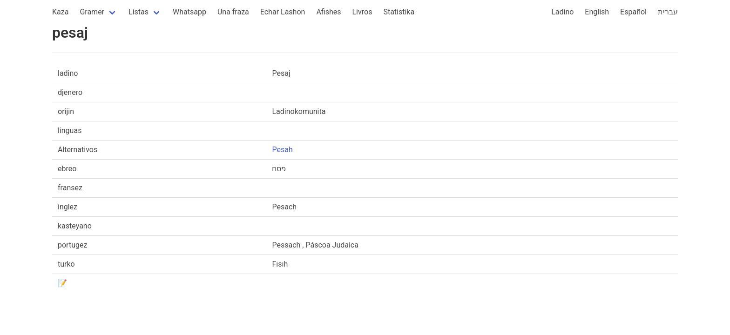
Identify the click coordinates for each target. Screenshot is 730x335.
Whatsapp (189, 11)
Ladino (562, 11)
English (597, 11)
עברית (668, 11)
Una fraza (233, 11)
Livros (362, 11)
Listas (138, 11)
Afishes (328, 11)
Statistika (398, 11)
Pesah (282, 149)
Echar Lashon (282, 11)
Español (633, 11)
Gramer (92, 11)
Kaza (60, 11)
